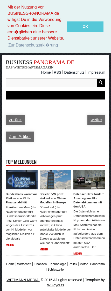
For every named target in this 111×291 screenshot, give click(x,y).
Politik (73, 264)
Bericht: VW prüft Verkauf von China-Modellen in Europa (53, 197)
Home (46, 72)
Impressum (96, 72)
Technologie (57, 264)
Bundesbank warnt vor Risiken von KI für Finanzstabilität (21, 197)
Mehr (10, 244)
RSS (57, 72)
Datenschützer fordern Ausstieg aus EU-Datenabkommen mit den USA (88, 200)
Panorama (97, 264)
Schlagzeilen (56, 269)
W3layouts (55, 285)
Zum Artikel (20, 136)
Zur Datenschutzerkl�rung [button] (33, 45)
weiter (96, 119)
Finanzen (40, 264)
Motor (84, 264)
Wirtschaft (24, 264)
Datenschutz (74, 72)
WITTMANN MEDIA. (23, 280)
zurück (15, 119)
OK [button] (85, 27)
